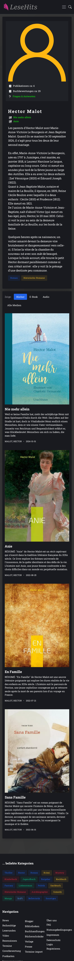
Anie (16, 121)
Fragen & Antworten (24, 96)
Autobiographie (40, 891)
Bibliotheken (32, 926)
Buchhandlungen (35, 931)
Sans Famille (15, 780)
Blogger (29, 921)
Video (5, 935)
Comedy (57, 891)
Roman (14, 277)
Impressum (53, 934)
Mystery (59, 872)
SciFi (20, 898)
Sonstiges (51, 898)
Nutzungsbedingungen (59, 929)
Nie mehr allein (22, 117)
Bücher (20, 296)
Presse (28, 946)
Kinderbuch (11, 879)
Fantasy (9, 885)
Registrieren (53, 948)
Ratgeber (45, 879)
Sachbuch (55, 885)
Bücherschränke (34, 936)
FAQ (49, 924)
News (5, 920)
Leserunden (9, 930)
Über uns (52, 920)
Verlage (29, 941)
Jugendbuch (29, 879)
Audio (46, 296)
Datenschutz (54, 940)
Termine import (34, 951)
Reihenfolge (9, 925)
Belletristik (34, 898)
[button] (69, 7)
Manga (8, 898)
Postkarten (8, 956)
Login (50, 944)
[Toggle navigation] (64, 7)
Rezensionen (9, 940)
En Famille (13, 661)
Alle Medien (14, 305)
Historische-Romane (34, 277)
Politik (41, 885)
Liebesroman (25, 885)
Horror (21, 872)
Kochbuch (61, 879)
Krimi (47, 872)
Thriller (9, 872)
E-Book (34, 296)
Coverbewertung (11, 950)
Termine (7, 945)
